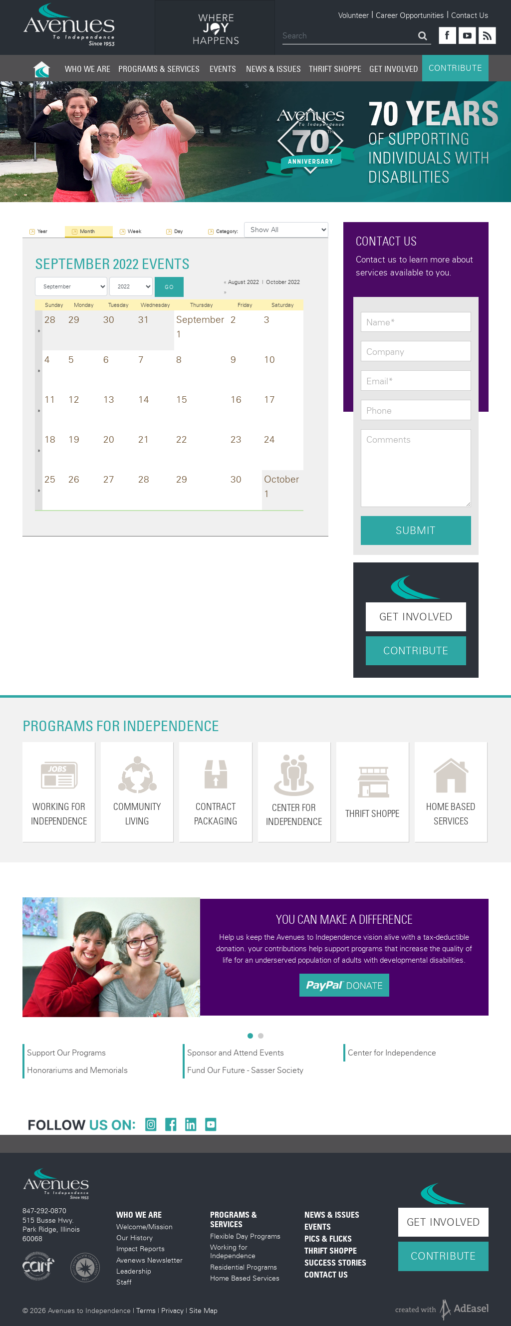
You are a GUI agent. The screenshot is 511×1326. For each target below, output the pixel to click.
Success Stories (335, 1263)
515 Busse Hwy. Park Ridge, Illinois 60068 (51, 1229)
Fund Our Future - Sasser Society (245, 1069)
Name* (380, 322)
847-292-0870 (44, 1210)
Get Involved (393, 69)
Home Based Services (244, 1278)
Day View (179, 233)
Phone (379, 410)
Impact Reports (140, 1248)
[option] (214, 29)
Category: (227, 231)
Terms (146, 1310)
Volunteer (353, 14)
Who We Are (87, 69)
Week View (134, 233)
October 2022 (283, 281)
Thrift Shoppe (335, 69)
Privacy (172, 1310)
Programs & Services (159, 69)
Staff (124, 1282)
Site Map (203, 1310)
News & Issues (273, 69)
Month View (87, 233)
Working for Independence (233, 1251)
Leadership (133, 1271)
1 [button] (252, 1038)
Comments (388, 439)
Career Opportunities (410, 14)
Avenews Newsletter (149, 1260)
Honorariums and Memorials (77, 1069)
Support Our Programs (66, 1052)
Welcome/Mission (144, 1226)
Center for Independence (393, 1052)
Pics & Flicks (328, 1239)
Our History (134, 1237)
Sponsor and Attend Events (235, 1052)
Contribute (416, 650)
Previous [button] (15, 957)
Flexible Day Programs (245, 1236)
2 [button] (263, 1038)
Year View (42, 233)
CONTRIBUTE (455, 67)
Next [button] (496, 957)
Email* (379, 381)
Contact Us (470, 14)
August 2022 (243, 281)
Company (385, 351)
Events (223, 69)
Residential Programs (243, 1267)
